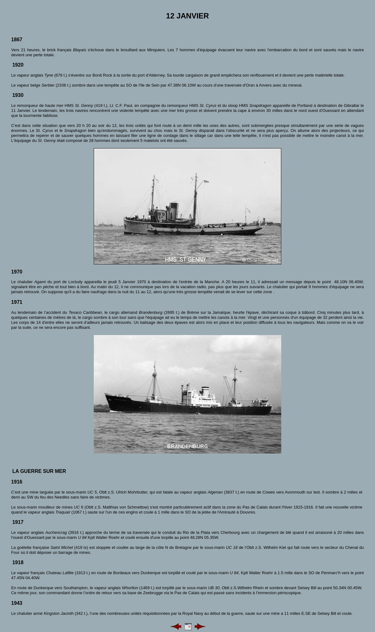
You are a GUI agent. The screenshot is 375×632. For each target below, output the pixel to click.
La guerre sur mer (39, 471)
